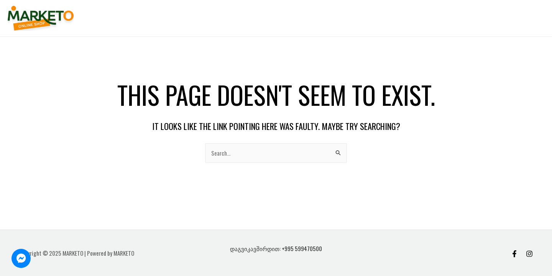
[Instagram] (529, 253)
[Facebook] (514, 253)
